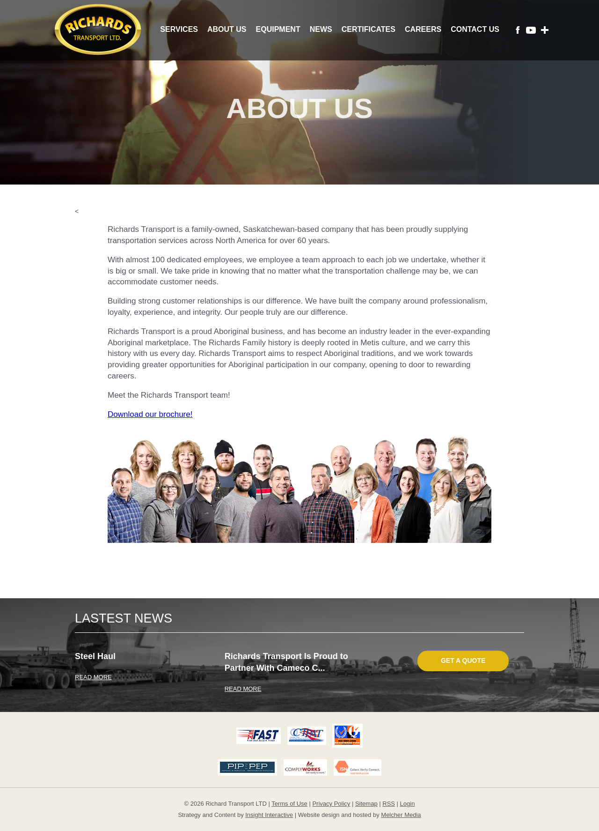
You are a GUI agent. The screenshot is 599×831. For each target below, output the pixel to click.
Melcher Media (401, 814)
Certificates (368, 29)
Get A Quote (463, 660)
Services (179, 29)
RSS (388, 803)
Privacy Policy (331, 803)
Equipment (278, 29)
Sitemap (366, 803)
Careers (423, 29)
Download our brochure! (150, 414)
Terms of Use (289, 803)
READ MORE (93, 677)
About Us (227, 29)
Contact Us (475, 29)
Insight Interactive (269, 814)
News (321, 29)
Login (407, 803)
